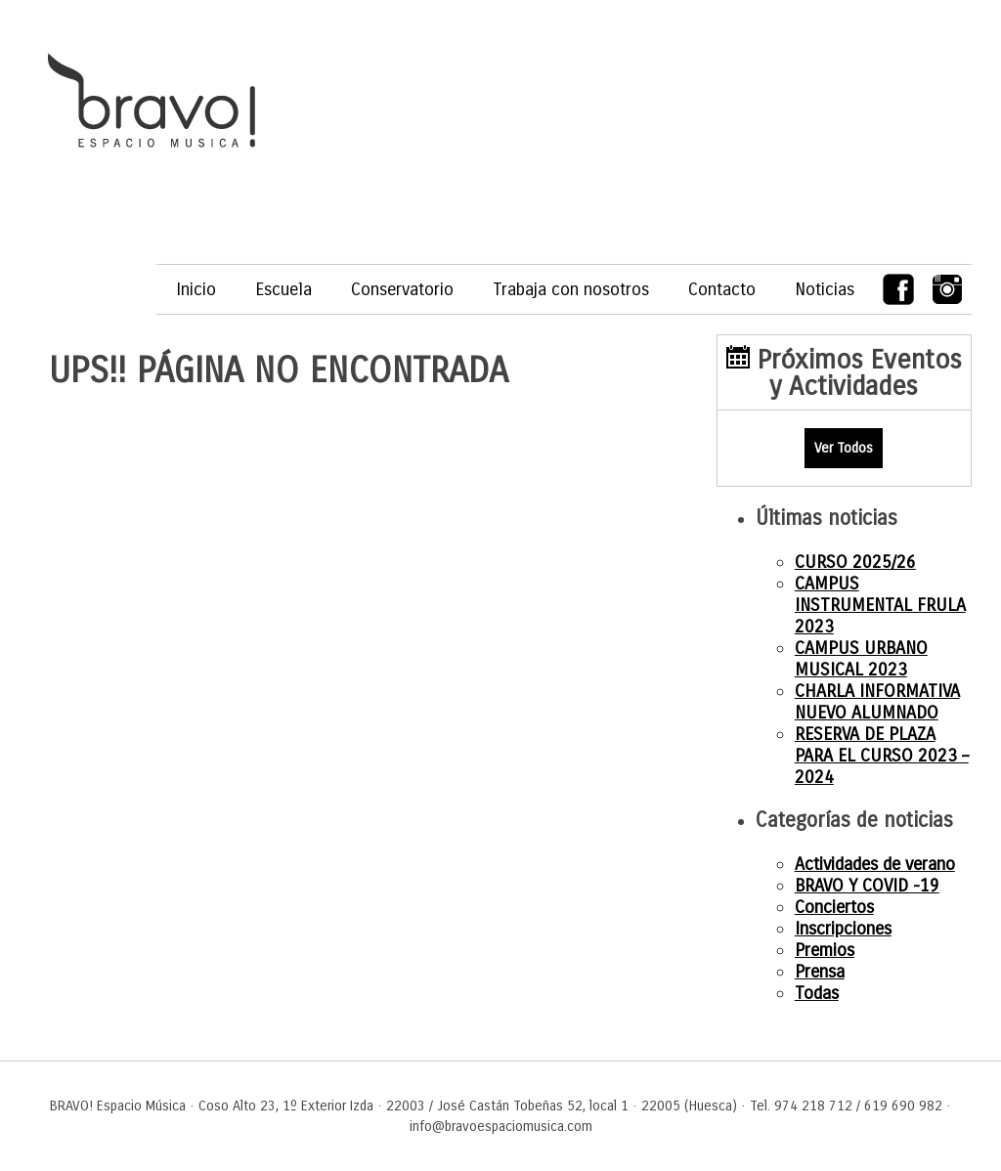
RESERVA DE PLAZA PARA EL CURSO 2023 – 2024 (882, 755)
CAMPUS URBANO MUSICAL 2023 (861, 658)
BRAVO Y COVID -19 (867, 885)
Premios (824, 950)
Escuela (283, 289)
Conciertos (834, 907)
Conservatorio (402, 289)
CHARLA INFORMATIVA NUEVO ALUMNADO (877, 701)
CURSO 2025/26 (855, 562)
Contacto (722, 289)
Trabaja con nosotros (571, 289)
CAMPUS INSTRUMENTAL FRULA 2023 (880, 605)
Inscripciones (843, 928)
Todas (817, 993)
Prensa (820, 971)
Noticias (824, 289)
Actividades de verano (875, 864)
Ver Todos (843, 448)
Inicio (196, 289)
